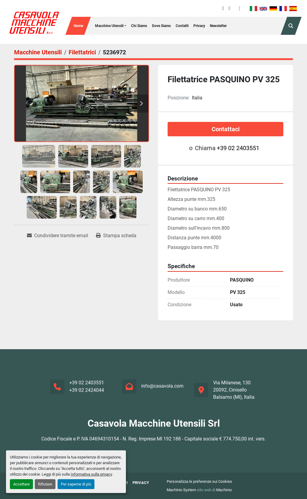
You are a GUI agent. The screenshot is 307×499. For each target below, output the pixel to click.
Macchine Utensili (109, 26)
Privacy (199, 26)
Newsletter (218, 26)
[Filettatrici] (82, 52)
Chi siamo (139, 26)
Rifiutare (45, 484)
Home (78, 26)
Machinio (224, 490)
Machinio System (181, 490)
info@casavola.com (162, 386)
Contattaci (226, 129)
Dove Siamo (161, 26)
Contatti (182, 26)
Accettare (21, 484)
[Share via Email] (57, 235)
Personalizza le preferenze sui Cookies (199, 481)
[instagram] (229, 8)
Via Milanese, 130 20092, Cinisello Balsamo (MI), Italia (234, 390)
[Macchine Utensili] (38, 52)
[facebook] (223, 8)
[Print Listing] (116, 235)
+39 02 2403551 (238, 148)
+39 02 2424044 (86, 390)
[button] (111, 26)
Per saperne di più (76, 484)
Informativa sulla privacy (91, 474)
